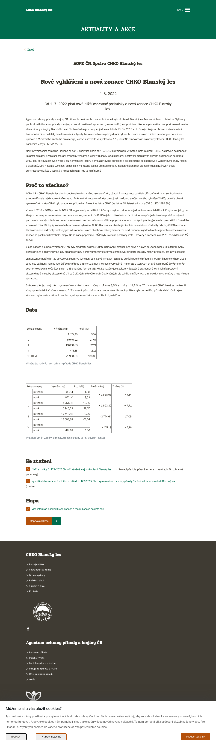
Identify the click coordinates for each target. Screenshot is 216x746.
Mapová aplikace (39, 520)
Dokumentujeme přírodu (41, 673)
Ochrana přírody (37, 575)
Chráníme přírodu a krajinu (42, 663)
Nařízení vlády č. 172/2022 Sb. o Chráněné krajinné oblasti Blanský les (71, 469)
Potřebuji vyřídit (36, 580)
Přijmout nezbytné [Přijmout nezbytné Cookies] (51, 737)
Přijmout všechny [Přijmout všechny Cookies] (195, 737)
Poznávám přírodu (38, 652)
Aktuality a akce (37, 585)
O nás (32, 679)
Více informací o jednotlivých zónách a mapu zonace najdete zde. (68, 508)
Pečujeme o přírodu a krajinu (43, 668)
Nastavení (16, 737)
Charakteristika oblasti (40, 569)
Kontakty (33, 591)
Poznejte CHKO (36, 564)
